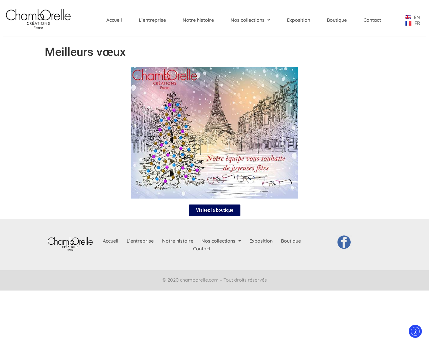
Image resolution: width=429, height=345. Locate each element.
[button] (250, 20)
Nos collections (250, 20)
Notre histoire (198, 20)
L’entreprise (152, 20)
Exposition (298, 20)
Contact (372, 20)
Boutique (337, 20)
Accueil (114, 20)
